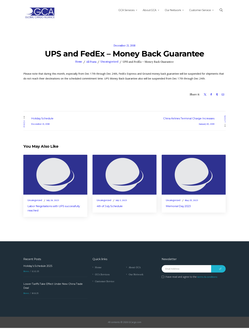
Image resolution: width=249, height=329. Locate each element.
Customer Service (105, 281)
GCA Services (102, 274)
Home (78, 61)
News (26, 272)
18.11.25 (35, 294)
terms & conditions (208, 277)
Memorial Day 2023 (179, 206)
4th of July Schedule (111, 206)
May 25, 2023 (191, 200)
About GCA (135, 267)
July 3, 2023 (121, 200)
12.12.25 (35, 272)
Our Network (136, 274)
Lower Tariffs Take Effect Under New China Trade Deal (54, 286)
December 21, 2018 (124, 45)
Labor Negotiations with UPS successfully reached (55, 209)
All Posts (91, 61)
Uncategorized (110, 61)
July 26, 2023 (53, 200)
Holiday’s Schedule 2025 (38, 266)
